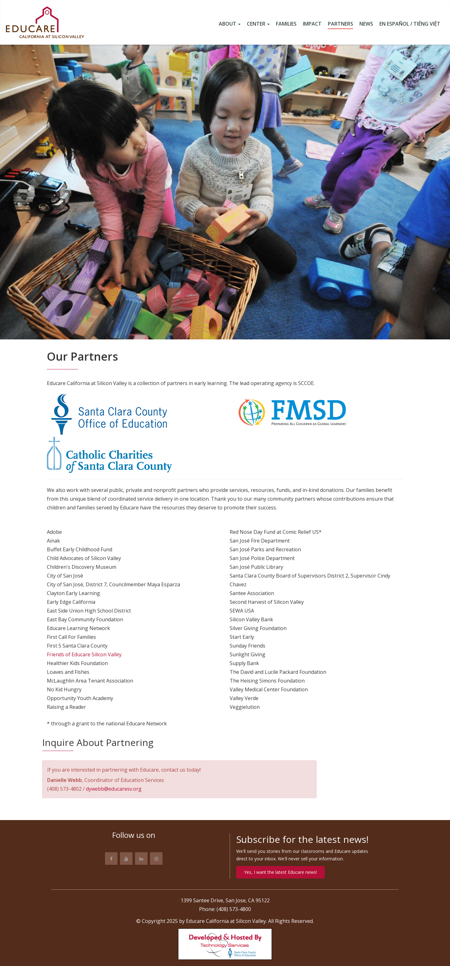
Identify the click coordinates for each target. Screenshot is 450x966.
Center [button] (258, 24)
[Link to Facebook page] (111, 858)
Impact (312, 24)
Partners (340, 24)
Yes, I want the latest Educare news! (280, 872)
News (366, 24)
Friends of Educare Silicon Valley (84, 654)
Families (286, 24)
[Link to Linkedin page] (141, 858)
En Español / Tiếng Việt (409, 24)
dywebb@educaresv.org (114, 788)
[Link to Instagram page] (156, 858)
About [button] (230, 24)
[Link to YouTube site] (126, 858)
